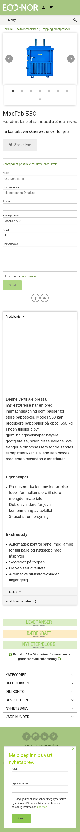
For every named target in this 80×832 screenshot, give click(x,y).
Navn (40, 176)
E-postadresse (40, 191)
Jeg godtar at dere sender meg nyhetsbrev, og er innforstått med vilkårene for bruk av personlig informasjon (39, 803)
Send (12, 285)
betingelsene (28, 276)
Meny (9, 20)
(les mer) (42, 807)
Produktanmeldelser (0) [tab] (21, 601)
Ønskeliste (20, 145)
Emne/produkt (40, 219)
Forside (8, 29)
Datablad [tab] (11, 591)
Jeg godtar (19, 276)
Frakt (28, 745)
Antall (40, 233)
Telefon (40, 205)
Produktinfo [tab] (13, 316)
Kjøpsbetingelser (47, 745)
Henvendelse (40, 257)
